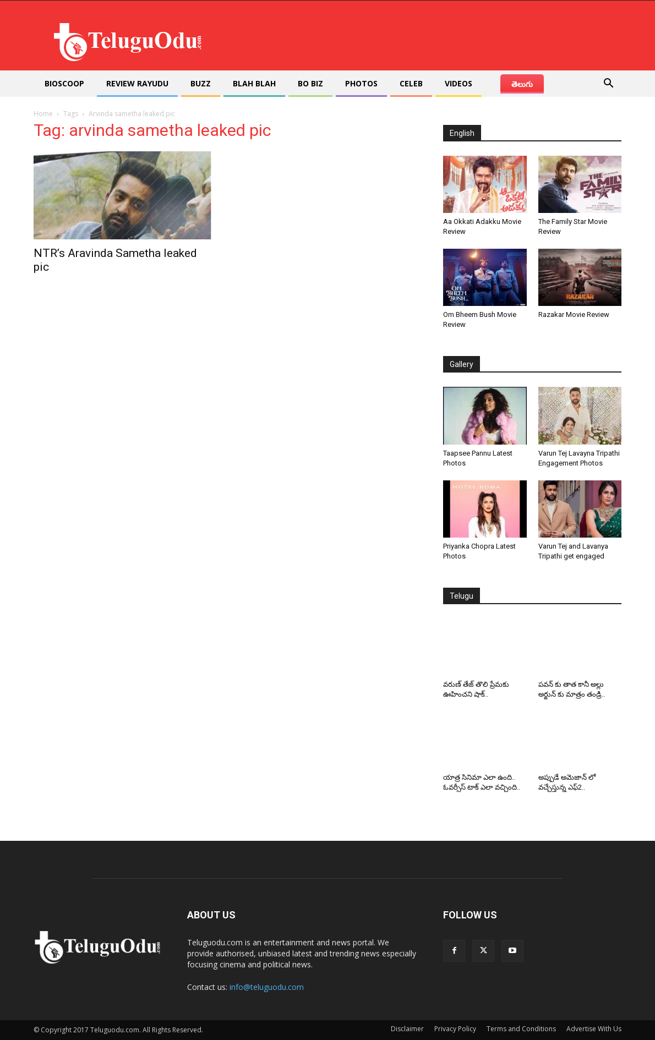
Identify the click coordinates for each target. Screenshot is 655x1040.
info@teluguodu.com (267, 987)
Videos (458, 83)
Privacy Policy (455, 1028)
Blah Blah (254, 83)
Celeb (411, 83)
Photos (361, 83)
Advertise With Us (593, 1028)
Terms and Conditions (521, 1028)
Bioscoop (64, 83)
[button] (608, 84)
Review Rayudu (137, 83)
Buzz (200, 83)
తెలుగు (522, 84)
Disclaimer (407, 1028)
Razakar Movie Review (573, 314)
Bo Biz (310, 83)
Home (43, 113)
